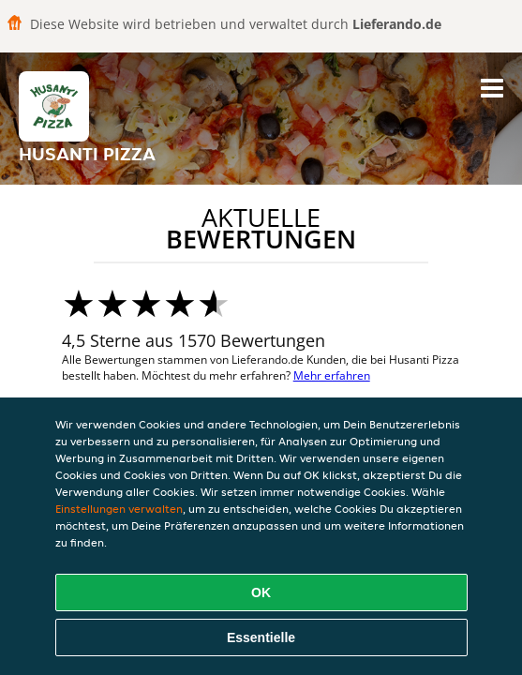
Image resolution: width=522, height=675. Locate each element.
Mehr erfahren (331, 375)
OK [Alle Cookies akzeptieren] (261, 592)
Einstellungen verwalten (119, 509)
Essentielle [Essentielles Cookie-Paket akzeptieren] (261, 637)
